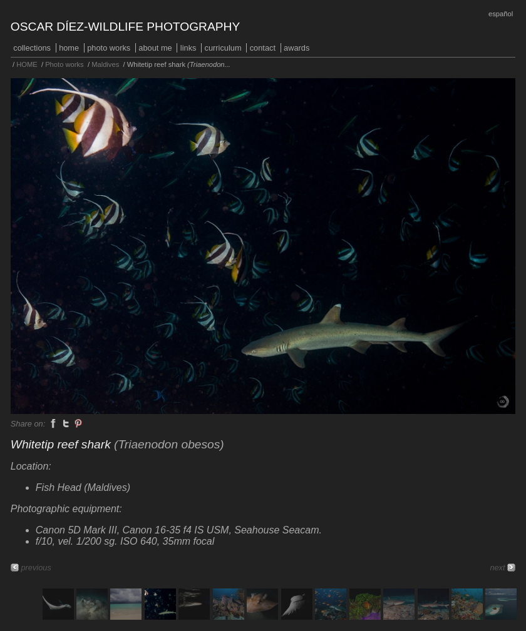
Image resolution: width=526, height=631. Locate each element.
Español (500, 14)
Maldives (105, 64)
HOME (69, 48)
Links (188, 48)
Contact (263, 48)
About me (155, 48)
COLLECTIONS (32, 48)
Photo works (108, 48)
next (497, 567)
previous (36, 567)
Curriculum (223, 48)
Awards (296, 48)
